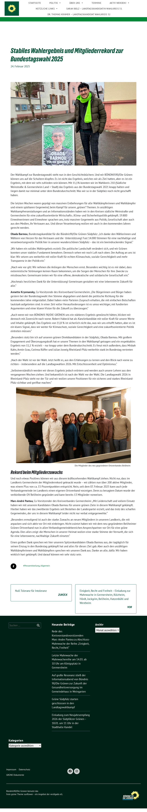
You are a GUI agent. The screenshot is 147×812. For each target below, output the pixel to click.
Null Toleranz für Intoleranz (41, 596)
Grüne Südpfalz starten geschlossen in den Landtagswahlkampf (65, 707)
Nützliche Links (44, 30)
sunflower (28, 797)
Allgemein (45, 569)
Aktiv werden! (116, 24)
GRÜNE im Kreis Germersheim (35, 15)
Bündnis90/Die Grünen (34, 11)
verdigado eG (56, 797)
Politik (52, 24)
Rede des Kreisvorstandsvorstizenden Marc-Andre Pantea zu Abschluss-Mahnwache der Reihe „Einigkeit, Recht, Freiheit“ (71, 643)
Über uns (73, 24)
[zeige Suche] (135, 3)
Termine (93, 24)
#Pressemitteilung (31, 569)
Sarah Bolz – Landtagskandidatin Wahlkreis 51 (91, 30)
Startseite (31, 24)
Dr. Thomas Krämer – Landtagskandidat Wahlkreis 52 (76, 35)
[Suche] (131, 3)
